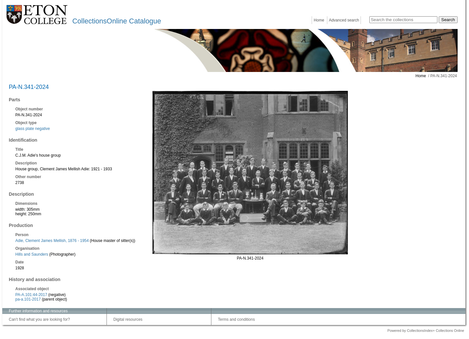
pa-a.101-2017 (28, 299)
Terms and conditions (236, 319)
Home (319, 20)
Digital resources (127, 319)
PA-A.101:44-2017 (31, 294)
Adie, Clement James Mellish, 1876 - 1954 (52, 240)
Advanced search (344, 20)
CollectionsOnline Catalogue (116, 21)
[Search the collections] (403, 19)
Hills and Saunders (31, 254)
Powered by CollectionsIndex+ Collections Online (425, 330)
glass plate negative (32, 128)
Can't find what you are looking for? (39, 319)
